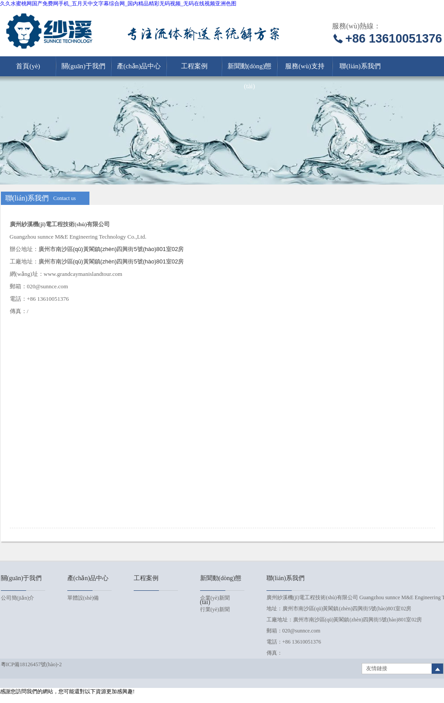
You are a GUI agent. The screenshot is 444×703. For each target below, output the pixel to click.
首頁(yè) (28, 66)
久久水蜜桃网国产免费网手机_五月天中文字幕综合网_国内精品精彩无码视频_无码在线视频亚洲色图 (118, 3)
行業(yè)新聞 (215, 609)
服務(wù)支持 (304, 66)
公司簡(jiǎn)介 (18, 598)
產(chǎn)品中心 (139, 66)
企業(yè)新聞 (215, 598)
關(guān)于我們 (83, 66)
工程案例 (194, 66)
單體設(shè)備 (83, 598)
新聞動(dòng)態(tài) (250, 69)
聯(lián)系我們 (360, 66)
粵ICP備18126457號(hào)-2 (31, 664)
